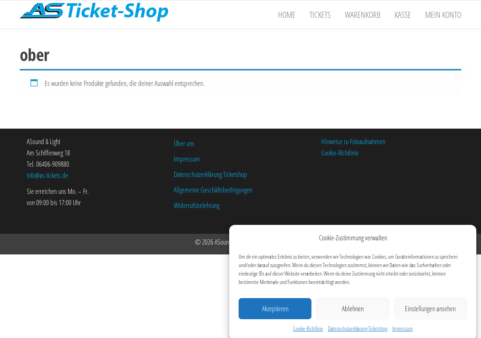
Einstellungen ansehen (430, 310)
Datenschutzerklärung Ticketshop (358, 331)
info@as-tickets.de (47, 175)
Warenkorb (362, 14)
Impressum (402, 331)
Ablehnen (353, 310)
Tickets (320, 14)
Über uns (184, 143)
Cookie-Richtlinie (308, 331)
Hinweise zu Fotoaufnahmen (353, 141)
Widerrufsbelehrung (196, 205)
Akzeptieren (275, 310)
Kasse (403, 14)
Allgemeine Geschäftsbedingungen (213, 189)
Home (286, 14)
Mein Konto (443, 14)
